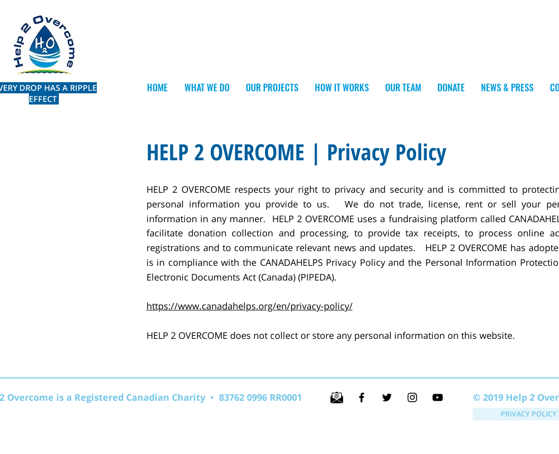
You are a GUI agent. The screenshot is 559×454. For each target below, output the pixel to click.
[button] (271, 87)
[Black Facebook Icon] (361, 397)
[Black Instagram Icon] (412, 397)
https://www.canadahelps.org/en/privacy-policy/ (249, 306)
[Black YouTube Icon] (437, 397)
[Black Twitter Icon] (387, 397)
